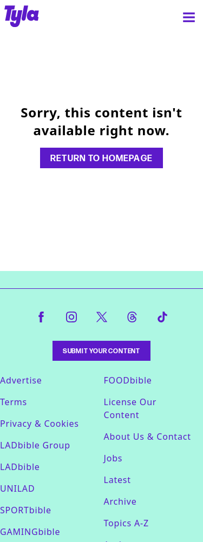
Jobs (113, 458)
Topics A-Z (126, 523)
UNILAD (17, 488)
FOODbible (128, 380)
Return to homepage (101, 158)
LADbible (20, 467)
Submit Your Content (101, 351)
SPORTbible (25, 510)
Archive (120, 501)
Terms (13, 402)
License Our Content (130, 408)
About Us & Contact (147, 436)
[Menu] (189, 17)
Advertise (21, 380)
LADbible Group (35, 445)
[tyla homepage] (21, 17)
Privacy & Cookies (39, 423)
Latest (117, 480)
